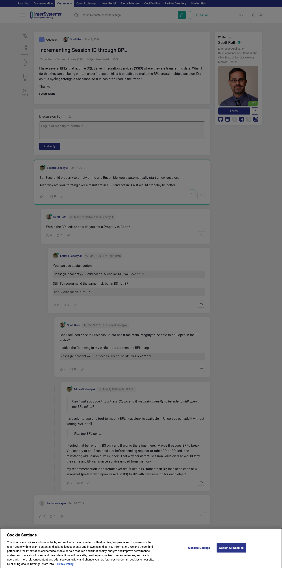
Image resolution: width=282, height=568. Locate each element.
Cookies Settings (199, 551)
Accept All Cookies (231, 551)
